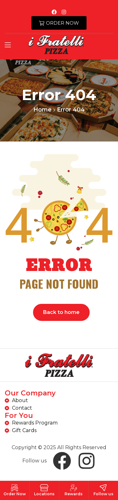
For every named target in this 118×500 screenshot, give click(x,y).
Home (42, 109)
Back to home (61, 312)
